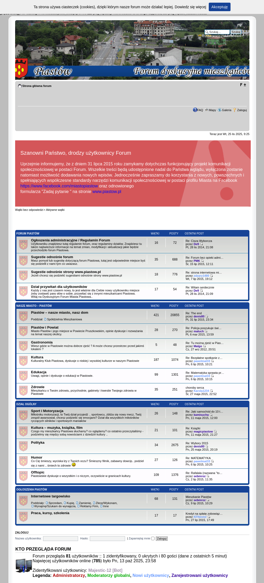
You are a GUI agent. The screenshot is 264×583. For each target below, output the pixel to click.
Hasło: (84, 538)
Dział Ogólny (26, 404)
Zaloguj (242, 110)
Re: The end (194, 313)
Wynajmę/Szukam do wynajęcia (54, 506)
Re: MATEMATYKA (198, 458)
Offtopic (38, 472)
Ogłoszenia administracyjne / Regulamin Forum (70, 240)
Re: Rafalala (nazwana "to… (204, 473)
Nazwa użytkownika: (28, 538)
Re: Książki (193, 428)
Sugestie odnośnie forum (52, 257)
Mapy (212, 110)
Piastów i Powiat (44, 327)
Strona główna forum (37, 85)
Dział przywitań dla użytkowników (59, 287)
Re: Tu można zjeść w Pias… (205, 343)
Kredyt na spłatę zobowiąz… (204, 513)
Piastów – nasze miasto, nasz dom (59, 312)
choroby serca (195, 387)
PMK (197, 260)
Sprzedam (55, 503)
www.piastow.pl (106, 191)
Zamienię (85, 503)
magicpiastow (203, 431)
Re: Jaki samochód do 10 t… (204, 411)
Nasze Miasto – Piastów (34, 305)
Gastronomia (42, 342)
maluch (199, 331)
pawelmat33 (202, 361)
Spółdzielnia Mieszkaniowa (64, 319)
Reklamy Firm (89, 506)
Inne (106, 506)
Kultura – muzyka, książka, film (57, 428)
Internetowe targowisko (50, 496)
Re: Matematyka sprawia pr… (205, 372)
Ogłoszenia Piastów (31, 489)
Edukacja (38, 372)
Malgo (198, 346)
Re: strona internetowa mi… (204, 272)
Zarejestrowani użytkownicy (200, 575)
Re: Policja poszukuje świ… (204, 328)
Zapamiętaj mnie (142, 538)
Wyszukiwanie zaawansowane (221, 35)
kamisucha (201, 414)
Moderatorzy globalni (108, 575)
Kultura (37, 357)
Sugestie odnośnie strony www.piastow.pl (66, 272)
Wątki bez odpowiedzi (29, 209)
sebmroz (200, 476)
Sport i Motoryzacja (47, 411)
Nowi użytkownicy (151, 575)
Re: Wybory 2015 (197, 443)
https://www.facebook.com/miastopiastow (59, 186)
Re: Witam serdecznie (200, 287)
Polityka (38, 442)
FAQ (200, 110)
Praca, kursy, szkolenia (50, 513)
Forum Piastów (27, 233)
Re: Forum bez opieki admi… (204, 257)
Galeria (226, 110)
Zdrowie (38, 387)
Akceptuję (219, 7)
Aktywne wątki (55, 209)
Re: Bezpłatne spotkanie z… (204, 357)
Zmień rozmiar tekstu (243, 84)
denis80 (199, 316)
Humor (36, 457)
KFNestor (200, 516)
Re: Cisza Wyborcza (199, 240)
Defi (196, 244)
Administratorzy (69, 575)
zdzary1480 (201, 275)
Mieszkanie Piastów (198, 496)
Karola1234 (201, 390)
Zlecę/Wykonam (106, 503)
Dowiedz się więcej (190, 7)
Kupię (70, 503)
